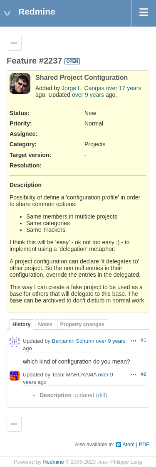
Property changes (82, 324)
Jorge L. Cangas (83, 88)
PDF (144, 444)
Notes (45, 324)
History (21, 324)
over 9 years (88, 94)
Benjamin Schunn (73, 341)
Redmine (53, 462)
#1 (143, 340)
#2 (143, 374)
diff (101, 395)
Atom (128, 444)
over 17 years (123, 88)
